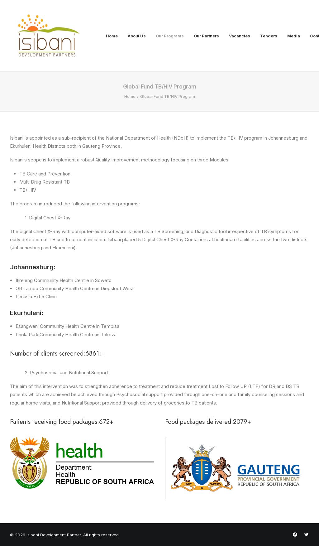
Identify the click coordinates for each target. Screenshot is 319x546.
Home (112, 35)
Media (293, 35)
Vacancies (239, 35)
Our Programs (170, 35)
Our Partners (206, 35)
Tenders (268, 35)
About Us (137, 35)
